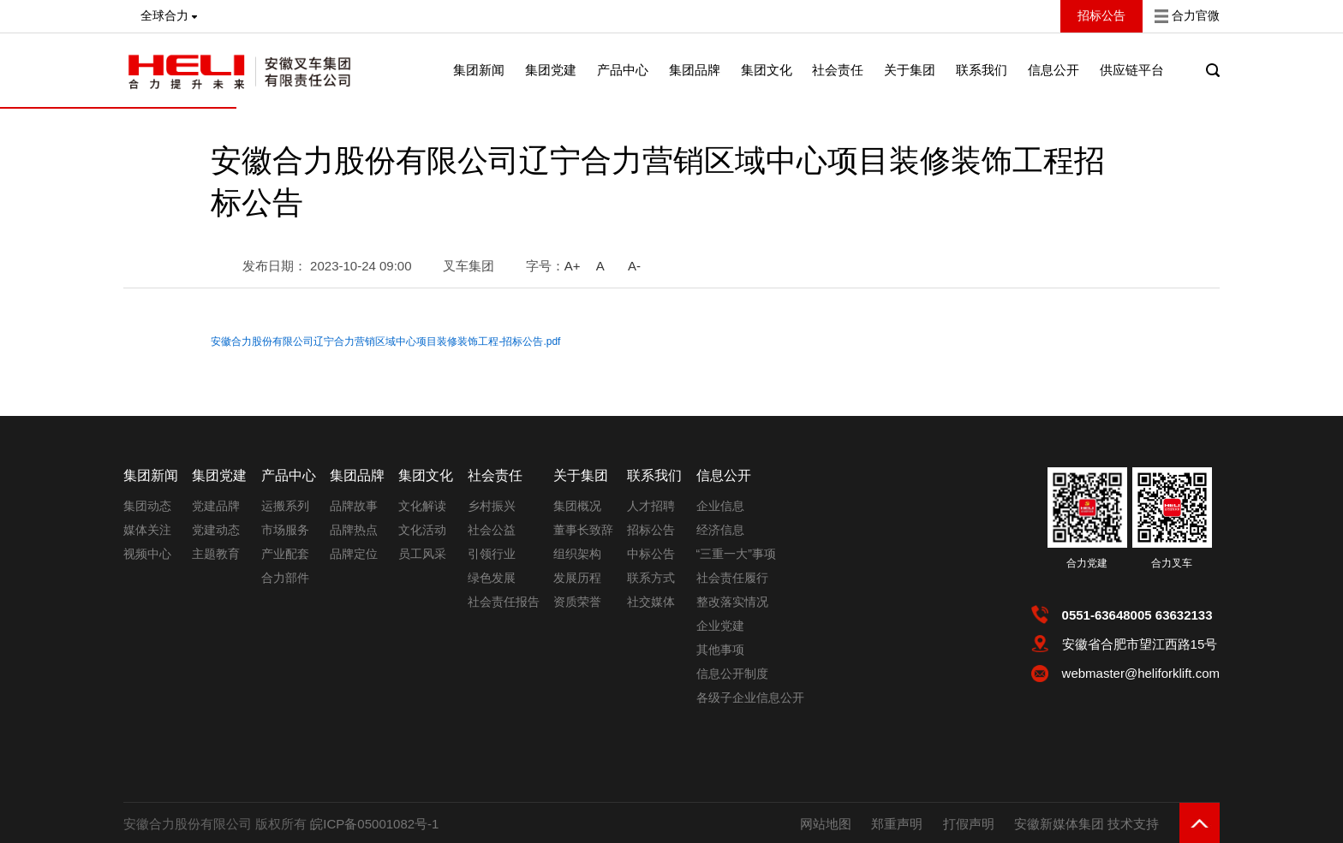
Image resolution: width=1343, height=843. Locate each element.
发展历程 (577, 578)
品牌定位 (354, 554)
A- (634, 265)
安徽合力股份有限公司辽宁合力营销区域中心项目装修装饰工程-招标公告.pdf (385, 341)
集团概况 (577, 506)
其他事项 (720, 649)
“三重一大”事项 (736, 554)
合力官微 (1196, 15)
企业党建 (720, 625)
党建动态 (216, 530)
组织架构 (577, 554)
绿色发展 (492, 578)
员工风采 (422, 554)
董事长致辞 (583, 530)
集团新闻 (478, 69)
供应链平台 (1132, 69)
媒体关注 (147, 530)
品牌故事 (354, 506)
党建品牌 (216, 506)
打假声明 (968, 823)
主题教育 (216, 554)
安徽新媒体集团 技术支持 (1086, 823)
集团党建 (550, 69)
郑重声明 (896, 823)
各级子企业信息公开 (750, 697)
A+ (572, 265)
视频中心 (147, 554)
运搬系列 (285, 506)
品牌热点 (354, 530)
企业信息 (720, 506)
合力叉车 (1171, 563)
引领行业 (492, 554)
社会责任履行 (732, 578)
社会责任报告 (504, 602)
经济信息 (720, 530)
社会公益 (492, 530)
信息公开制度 (732, 673)
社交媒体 (651, 602)
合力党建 (1086, 563)
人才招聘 (651, 506)
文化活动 (422, 530)
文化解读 (422, 506)
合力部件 (285, 578)
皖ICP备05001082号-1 (374, 823)
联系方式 (651, 578)
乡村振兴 (492, 506)
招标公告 (651, 530)
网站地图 (825, 823)
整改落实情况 (732, 602)
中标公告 (651, 554)
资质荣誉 (577, 602)
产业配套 (285, 554)
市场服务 (285, 530)
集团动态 (147, 506)
